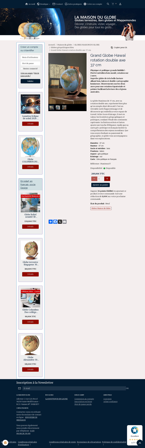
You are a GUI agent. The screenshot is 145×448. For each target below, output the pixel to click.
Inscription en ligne (83, 401)
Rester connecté (30, 68)
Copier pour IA (119, 47)
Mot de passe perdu (83, 404)
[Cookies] (5, 443)
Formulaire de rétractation (89, 442)
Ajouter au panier (100, 185)
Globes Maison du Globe (101, 208)
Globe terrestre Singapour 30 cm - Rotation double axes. (30, 263)
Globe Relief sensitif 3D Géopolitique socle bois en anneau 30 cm (30, 215)
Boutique (43, 4)
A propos (107, 399)
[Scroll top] (140, 443)
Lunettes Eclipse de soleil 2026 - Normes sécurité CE (30, 117)
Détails (30, 124)
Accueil (30, 4)
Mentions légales (8, 442)
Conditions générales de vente (62, 442)
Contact (57, 4)
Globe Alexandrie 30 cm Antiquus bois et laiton (30, 358)
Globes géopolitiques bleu (62, 47)
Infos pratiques (73, 4)
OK (127, 388)
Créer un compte (92, 4)
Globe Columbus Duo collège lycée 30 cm (30, 311)
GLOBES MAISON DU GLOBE (86, 45)
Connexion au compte (84, 399)
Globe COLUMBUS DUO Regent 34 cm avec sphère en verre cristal (30, 160)
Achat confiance (110, 401)
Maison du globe (64, 45)
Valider (30, 81)
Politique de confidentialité (114, 442)
